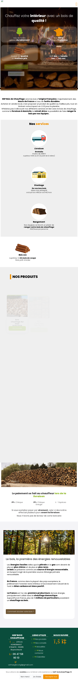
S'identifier (39, 657)
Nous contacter (39, 651)
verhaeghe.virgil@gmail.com (20, 665)
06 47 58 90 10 (18, 655)
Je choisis (37, 676)
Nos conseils (39, 643)
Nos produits (39, 639)
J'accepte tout (51, 676)
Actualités (39, 647)
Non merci (25, 676)
